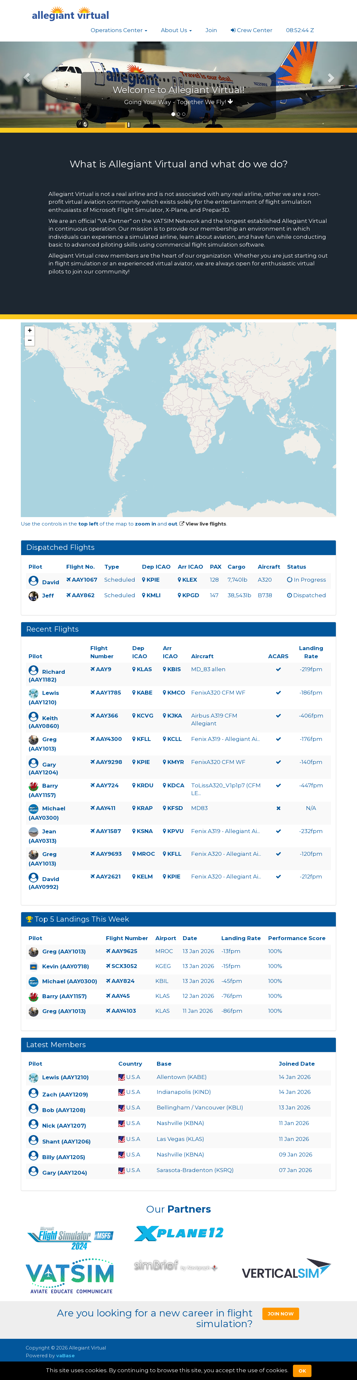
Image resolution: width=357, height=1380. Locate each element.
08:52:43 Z (300, 30)
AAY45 (121, 996)
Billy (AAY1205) (63, 1157)
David (50, 582)
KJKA (174, 715)
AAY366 (107, 715)
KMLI (154, 595)
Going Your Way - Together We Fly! (178, 102)
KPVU (175, 831)
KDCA (175, 785)
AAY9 (103, 669)
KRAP (145, 808)
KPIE (153, 579)
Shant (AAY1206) (66, 1141)
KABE (144, 692)
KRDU (145, 785)
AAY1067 (84, 579)
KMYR (175, 762)
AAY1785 (108, 692)
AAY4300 (109, 739)
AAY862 (83, 595)
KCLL (174, 739)
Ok (302, 1371)
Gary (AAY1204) (64, 1172)
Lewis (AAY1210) (65, 1077)
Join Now (281, 1314)
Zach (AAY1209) (65, 1094)
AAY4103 (124, 1011)
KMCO (176, 692)
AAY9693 (109, 854)
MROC (146, 854)
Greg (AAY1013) (64, 952)
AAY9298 (109, 762)
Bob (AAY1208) (64, 1110)
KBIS (174, 669)
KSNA (145, 831)
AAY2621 (108, 876)
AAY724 (107, 785)
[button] (119, 30)
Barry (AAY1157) (64, 996)
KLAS (144, 669)
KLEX (189, 579)
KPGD (190, 595)
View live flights (202, 524)
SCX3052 (124, 966)
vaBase (65, 1356)
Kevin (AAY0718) (65, 966)
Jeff (48, 596)
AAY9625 (124, 951)
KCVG (145, 715)
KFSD (175, 808)
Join (211, 30)
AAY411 (105, 808)
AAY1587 (108, 831)
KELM (145, 876)
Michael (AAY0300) (69, 981)
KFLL (144, 739)
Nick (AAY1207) (64, 1125)
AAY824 (123, 981)
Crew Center (251, 30)
